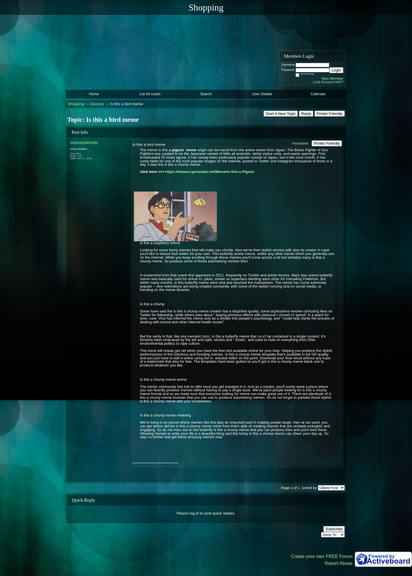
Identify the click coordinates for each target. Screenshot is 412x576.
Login (336, 70)
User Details (262, 94)
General (97, 104)
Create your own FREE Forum (321, 556)
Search (206, 94)
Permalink (300, 143)
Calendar (318, 94)
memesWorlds (84, 142)
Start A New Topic (281, 113)
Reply (306, 113)
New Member (332, 78)
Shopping (76, 104)
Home (94, 94)
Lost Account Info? (328, 82)
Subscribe (334, 529)
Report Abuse (338, 563)
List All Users (150, 94)
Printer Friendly (329, 113)
